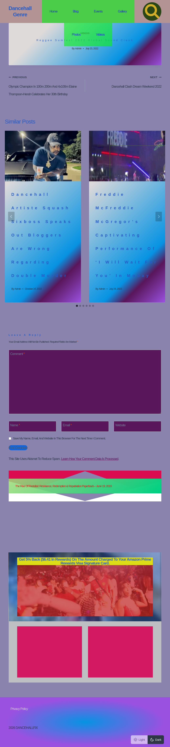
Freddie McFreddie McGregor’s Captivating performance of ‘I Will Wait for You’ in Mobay (126, 235)
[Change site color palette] (147, 739)
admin (78, 48)
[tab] (77, 306)
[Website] (137, 426)
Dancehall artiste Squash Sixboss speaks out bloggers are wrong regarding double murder (42, 235)
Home (54, 11)
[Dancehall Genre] (20, 11)
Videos (100, 34)
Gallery (122, 11)
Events (98, 11)
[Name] (32, 426)
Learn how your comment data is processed (89, 459)
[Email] (85, 426)
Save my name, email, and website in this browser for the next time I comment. (59, 438)
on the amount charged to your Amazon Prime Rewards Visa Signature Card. (85, 561)
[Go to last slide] (11, 216)
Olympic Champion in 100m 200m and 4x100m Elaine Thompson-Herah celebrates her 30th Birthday (45, 84)
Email (67, 425)
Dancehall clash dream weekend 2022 (124, 80)
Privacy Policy (19, 709)
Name (15, 425)
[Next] (158, 216)
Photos (76, 34)
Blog (76, 11)
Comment (17, 354)
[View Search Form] (152, 11)
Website (120, 425)
